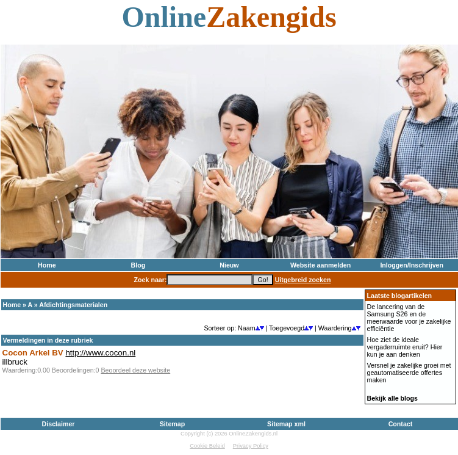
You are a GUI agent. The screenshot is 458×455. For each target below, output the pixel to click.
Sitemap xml (286, 424)
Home (47, 265)
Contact (400, 424)
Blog (138, 265)
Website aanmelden (320, 265)
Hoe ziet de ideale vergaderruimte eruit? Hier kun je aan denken (405, 347)
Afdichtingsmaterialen (73, 304)
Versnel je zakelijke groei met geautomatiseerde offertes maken (409, 373)
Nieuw (229, 265)
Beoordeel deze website (135, 370)
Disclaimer (58, 424)
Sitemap (172, 424)
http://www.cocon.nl (100, 352)
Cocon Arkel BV (32, 352)
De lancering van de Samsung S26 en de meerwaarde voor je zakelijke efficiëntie (409, 317)
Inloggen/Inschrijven (411, 265)
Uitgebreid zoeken (303, 279)
